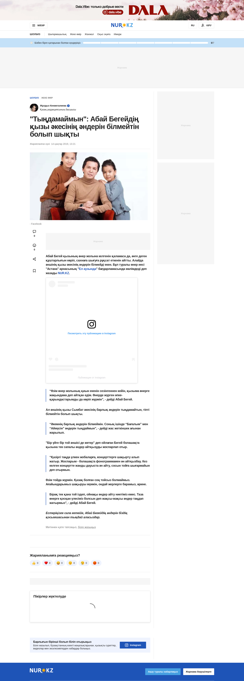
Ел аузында (87, 269)
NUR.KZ (63, 273)
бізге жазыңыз (87, 527)
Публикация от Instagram (91, 377)
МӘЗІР (38, 25)
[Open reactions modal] (34, 247)
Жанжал (89, 34)
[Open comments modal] (34, 233)
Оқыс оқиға (103, 34)
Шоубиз (35, 34)
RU (192, 25)
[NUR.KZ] (122, 25)
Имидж (117, 34)
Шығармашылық (57, 34)
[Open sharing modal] (34, 259)
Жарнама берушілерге (198, 662)
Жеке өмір (75, 34)
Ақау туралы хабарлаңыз (163, 662)
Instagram (133, 635)
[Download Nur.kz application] (122, 10)
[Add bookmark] (34, 271)
